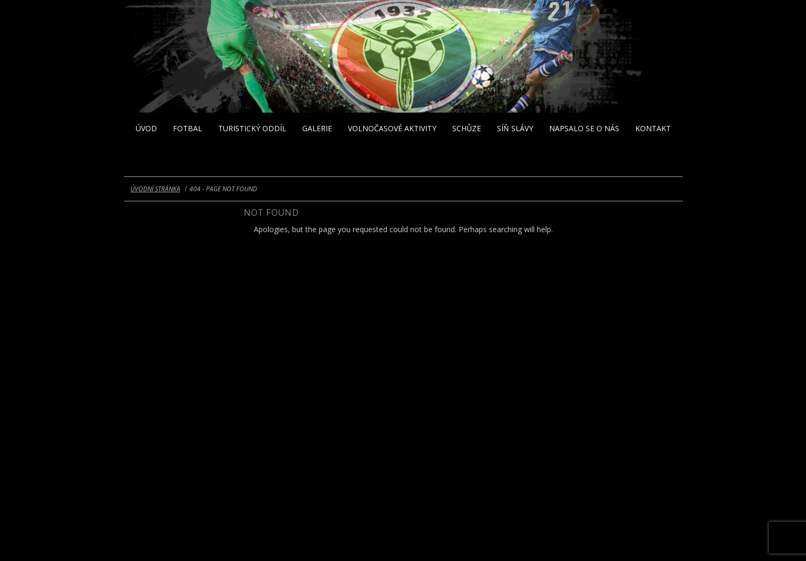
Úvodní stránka (155, 188)
